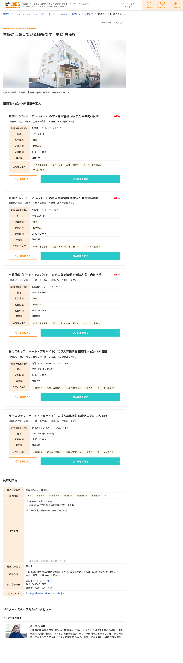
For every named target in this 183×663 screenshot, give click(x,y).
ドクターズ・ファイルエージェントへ (128, 5)
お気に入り (25, 179)
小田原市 (89, 14)
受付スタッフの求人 (58, 14)
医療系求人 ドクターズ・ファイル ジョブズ (23, 14)
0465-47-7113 (44, 580)
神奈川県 (76, 14)
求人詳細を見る (80, 179)
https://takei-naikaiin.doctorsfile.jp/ (45, 593)
